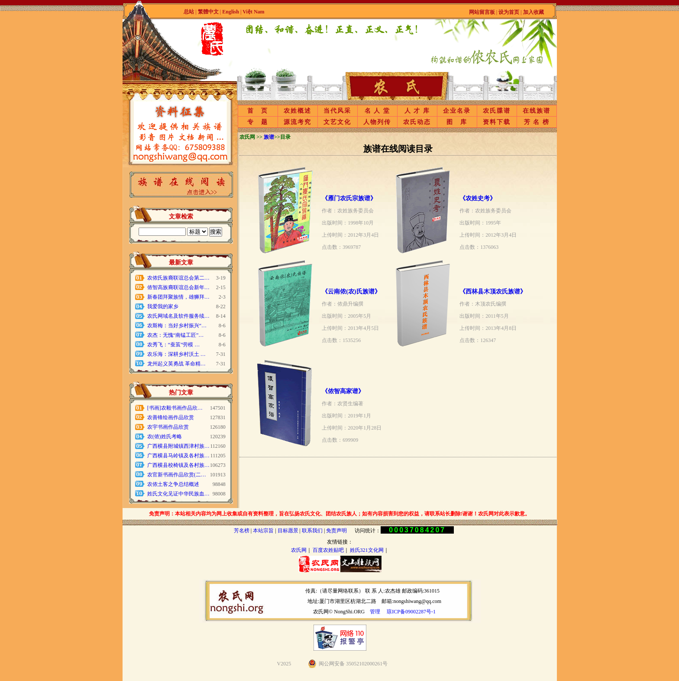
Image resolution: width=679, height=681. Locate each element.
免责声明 (336, 531)
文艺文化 (337, 122)
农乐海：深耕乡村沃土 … (176, 354)
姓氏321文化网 (367, 550)
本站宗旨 (263, 531)
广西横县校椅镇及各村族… (178, 465)
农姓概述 (297, 111)
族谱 (269, 137)
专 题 (257, 122)
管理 (375, 612)
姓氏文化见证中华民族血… (178, 494)
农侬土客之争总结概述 (173, 484)
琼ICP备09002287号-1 (411, 612)
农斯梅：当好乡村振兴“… (177, 326)
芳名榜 (241, 531)
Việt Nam (253, 12)
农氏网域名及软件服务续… (178, 316)
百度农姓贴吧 (328, 550)
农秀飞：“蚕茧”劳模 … (173, 345)
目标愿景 (288, 531)
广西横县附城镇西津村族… (178, 446)
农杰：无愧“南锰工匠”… (175, 335)
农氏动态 (417, 122)
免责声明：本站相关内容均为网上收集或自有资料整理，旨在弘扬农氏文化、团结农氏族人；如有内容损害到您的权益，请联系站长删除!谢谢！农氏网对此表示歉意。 (339, 514)
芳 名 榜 (537, 122)
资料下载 (497, 122)
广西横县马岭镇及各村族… (178, 456)
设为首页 (508, 12)
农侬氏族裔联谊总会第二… (178, 278)
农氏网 (299, 550)
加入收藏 (533, 12)
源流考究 (297, 122)
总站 (189, 12)
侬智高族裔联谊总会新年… (178, 287)
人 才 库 (417, 111)
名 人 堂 (377, 111)
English (231, 12)
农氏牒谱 (497, 111)
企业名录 (457, 111)
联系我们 (312, 531)
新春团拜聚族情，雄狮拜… (178, 297)
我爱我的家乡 (162, 306)
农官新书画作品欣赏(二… (176, 475)
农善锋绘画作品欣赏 (170, 417)
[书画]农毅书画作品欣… (175, 408)
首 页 (257, 111)
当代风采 (337, 111)
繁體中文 (208, 12)
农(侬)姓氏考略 (164, 436)
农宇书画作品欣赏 (168, 427)
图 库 (456, 122)
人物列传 (377, 122)
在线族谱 (536, 111)
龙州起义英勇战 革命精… (176, 364)
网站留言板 (482, 12)
